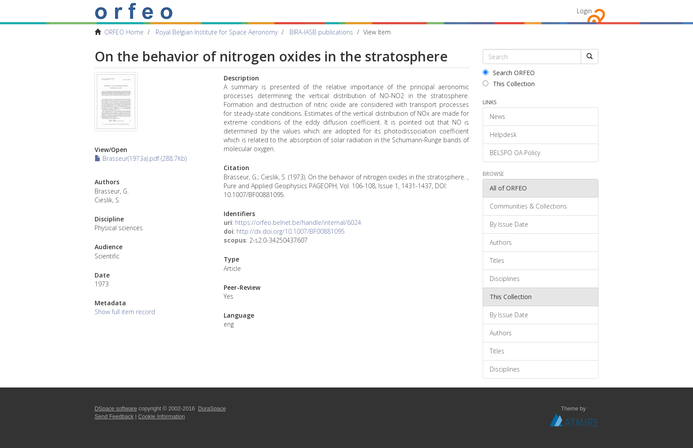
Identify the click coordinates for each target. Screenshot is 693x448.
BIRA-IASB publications (321, 32)
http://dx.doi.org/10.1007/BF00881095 (290, 231)
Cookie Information (161, 417)
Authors (501, 242)
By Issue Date (509, 224)
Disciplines (505, 278)
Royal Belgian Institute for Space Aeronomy (217, 32)
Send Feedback (114, 417)
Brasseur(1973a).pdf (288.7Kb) (141, 158)
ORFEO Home (124, 32)
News (497, 116)
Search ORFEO (509, 72)
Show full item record (125, 312)
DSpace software (116, 409)
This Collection (509, 84)
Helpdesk (503, 134)
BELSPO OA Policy (515, 152)
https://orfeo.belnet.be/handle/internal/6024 (298, 222)
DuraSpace (212, 409)
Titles (497, 260)
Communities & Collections (528, 206)
